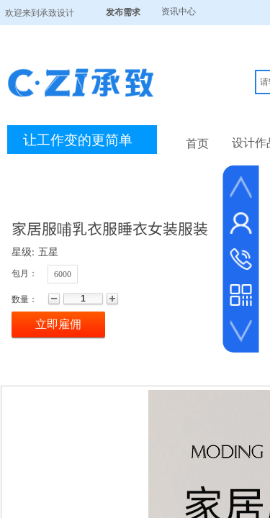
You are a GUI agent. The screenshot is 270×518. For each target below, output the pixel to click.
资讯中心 (178, 11)
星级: (23, 252)
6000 (62, 274)
